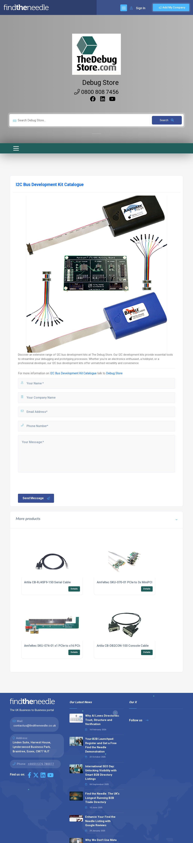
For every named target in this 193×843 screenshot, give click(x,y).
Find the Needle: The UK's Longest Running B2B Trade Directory (102, 798)
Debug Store (100, 83)
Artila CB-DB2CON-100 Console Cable (123, 645)
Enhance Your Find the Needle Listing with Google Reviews (100, 821)
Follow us (138, 720)
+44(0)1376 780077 (41, 764)
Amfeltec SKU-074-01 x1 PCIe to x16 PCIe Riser (56, 645)
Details (74, 589)
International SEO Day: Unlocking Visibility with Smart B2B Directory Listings (101, 773)
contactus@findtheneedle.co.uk (34, 725)
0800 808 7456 (96, 92)
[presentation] (45, 482)
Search (167, 120)
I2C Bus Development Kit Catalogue (73, 373)
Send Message (36, 498)
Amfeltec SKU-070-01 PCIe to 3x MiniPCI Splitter (130, 582)
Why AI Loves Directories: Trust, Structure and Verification (102, 720)
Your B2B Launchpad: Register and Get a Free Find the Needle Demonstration (101, 745)
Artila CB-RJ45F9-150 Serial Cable (47, 582)
